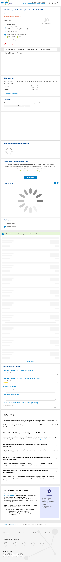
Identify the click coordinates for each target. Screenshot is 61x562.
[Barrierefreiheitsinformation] (55, 3)
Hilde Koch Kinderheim (10, 386)
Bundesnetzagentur (9, 495)
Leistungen (21, 49)
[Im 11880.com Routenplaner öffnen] (55, 182)
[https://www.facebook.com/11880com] (4, 555)
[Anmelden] (52, 3)
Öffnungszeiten (10, 49)
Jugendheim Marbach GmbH (11, 395)
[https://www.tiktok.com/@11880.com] (13, 555)
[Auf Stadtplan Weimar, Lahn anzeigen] (58, 183)
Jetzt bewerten (30, 177)
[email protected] (41, 439)
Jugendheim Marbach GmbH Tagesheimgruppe (17, 370)
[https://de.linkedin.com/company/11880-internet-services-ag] (17, 555)
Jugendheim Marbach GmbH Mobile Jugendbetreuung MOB (21, 378)
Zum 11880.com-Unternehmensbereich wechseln (33, 3)
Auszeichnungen (32, 49)
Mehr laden (30, 361)
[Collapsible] (56, 420)
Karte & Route (9, 53)
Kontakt (19, 53)
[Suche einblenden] (50, 3)
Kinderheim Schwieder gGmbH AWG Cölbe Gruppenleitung (20, 403)
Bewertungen (45, 49)
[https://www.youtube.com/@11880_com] (21, 555)
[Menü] (58, 3)
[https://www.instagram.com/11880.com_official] (8, 555)
